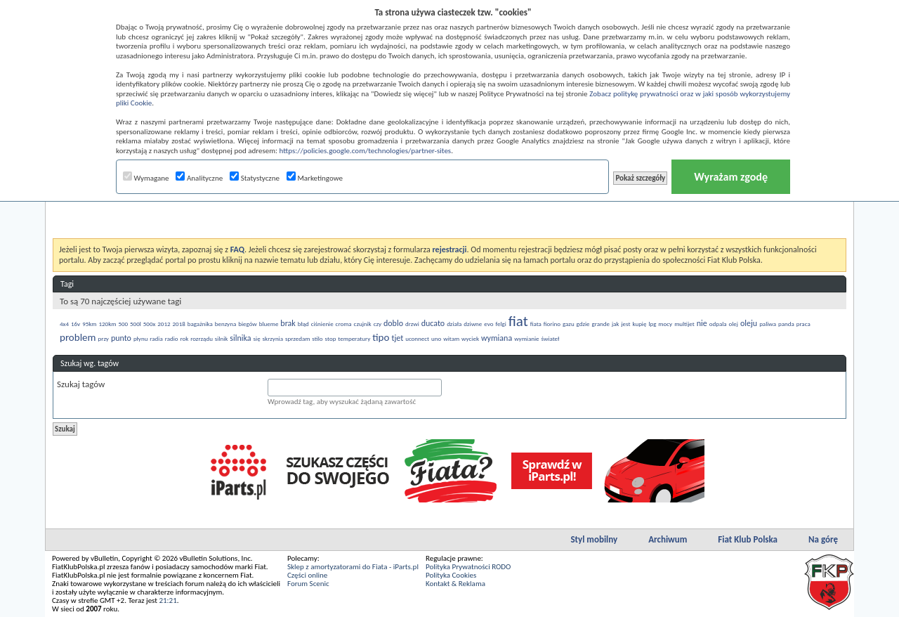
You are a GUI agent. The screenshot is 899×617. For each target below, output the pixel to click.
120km (108, 323)
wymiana (496, 338)
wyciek (470, 338)
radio (171, 338)
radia (156, 338)
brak (287, 323)
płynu (140, 338)
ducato (433, 323)
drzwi (412, 323)
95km (89, 323)
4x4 (64, 323)
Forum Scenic (308, 583)
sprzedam (297, 338)
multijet (684, 323)
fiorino (552, 323)
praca (803, 323)
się (257, 338)
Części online (307, 575)
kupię (639, 323)
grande (601, 323)
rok (184, 338)
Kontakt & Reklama (455, 583)
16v (75, 323)
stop (330, 338)
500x (149, 323)
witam (451, 338)
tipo (380, 337)
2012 (163, 323)
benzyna (226, 323)
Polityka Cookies (451, 575)
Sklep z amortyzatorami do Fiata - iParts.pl (353, 566)
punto (121, 338)
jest (625, 323)
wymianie (526, 338)
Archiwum (667, 539)
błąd (303, 323)
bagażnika (200, 323)
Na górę (823, 539)
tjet (397, 338)
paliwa (767, 323)
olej (733, 323)
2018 (179, 323)
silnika (240, 338)
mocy (665, 323)
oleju (748, 323)
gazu (569, 323)
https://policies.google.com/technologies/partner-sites (366, 150)
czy (377, 323)
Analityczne (199, 178)
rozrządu (201, 338)
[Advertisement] (449, 203)
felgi (500, 323)
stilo (317, 338)
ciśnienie (322, 323)
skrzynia (273, 338)
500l (135, 323)
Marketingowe (315, 178)
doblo (393, 323)
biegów (247, 323)
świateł (550, 338)
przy (103, 338)
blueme (269, 323)
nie (702, 323)
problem (78, 337)
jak (615, 323)
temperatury (354, 338)
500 (123, 323)
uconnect (417, 338)
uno (436, 338)
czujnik (363, 323)
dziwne (473, 323)
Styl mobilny (593, 539)
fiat (518, 321)
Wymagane (146, 178)
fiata (536, 323)
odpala (718, 323)
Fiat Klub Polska (747, 539)
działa (454, 323)
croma (344, 323)
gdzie (583, 323)
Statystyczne (255, 178)
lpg (652, 323)
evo (488, 323)
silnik (221, 338)
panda (786, 323)
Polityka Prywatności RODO (468, 566)
